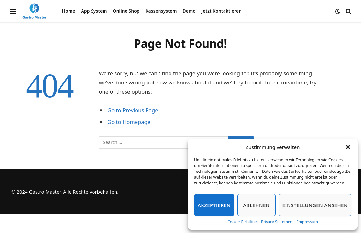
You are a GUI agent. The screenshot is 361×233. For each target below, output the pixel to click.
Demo (189, 11)
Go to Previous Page (132, 110)
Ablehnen (256, 205)
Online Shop (126, 11)
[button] (348, 147)
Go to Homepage (128, 122)
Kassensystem (161, 11)
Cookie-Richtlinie (242, 222)
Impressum (307, 222)
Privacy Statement (277, 222)
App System (94, 11)
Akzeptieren (214, 205)
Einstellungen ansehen (315, 205)
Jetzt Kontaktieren (222, 11)
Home (68, 11)
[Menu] (13, 11)
